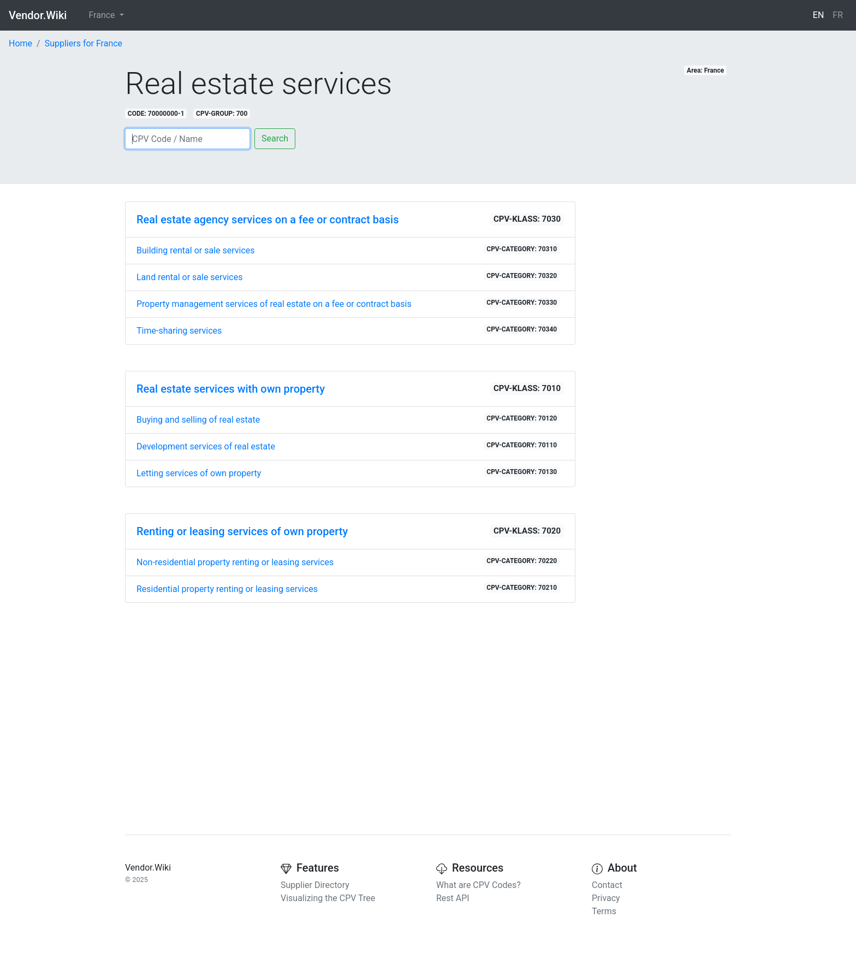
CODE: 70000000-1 (156, 113)
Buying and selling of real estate (348, 419)
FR (838, 15)
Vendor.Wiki (38, 15)
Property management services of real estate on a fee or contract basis (348, 303)
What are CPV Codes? (478, 885)
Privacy (606, 898)
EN (818, 15)
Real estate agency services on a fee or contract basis (267, 219)
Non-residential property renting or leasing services (348, 561)
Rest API (452, 898)
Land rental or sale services (348, 276)
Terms (604, 911)
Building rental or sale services (348, 250)
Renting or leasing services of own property (242, 531)
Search (274, 138)
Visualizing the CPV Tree (328, 898)
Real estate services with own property (230, 388)
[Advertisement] (350, 705)
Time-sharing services (348, 330)
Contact (607, 885)
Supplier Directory (315, 885)
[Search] (187, 138)
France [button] (102, 15)
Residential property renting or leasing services (348, 588)
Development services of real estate (348, 446)
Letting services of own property (348, 472)
